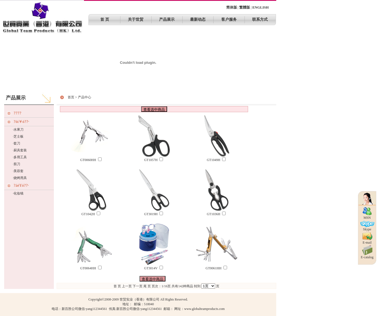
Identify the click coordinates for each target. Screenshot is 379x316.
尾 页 (147, 286)
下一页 (138, 286)
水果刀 (18, 129)
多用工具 (20, 157)
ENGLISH (260, 7)
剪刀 (17, 164)
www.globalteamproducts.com (204, 309)
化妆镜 (18, 193)
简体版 (231, 7)
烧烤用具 (20, 178)
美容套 (18, 171)
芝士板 (18, 136)
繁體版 (244, 7)
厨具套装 (20, 150)
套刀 (17, 143)
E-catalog (367, 256)
